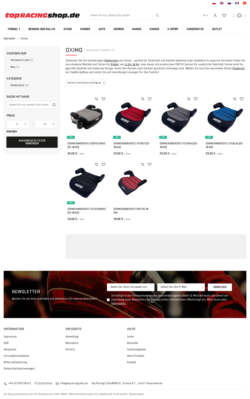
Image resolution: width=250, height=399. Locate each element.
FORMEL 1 (14, 29)
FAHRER (85, 29)
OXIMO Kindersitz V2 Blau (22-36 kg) (224, 145)
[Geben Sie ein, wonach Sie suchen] (125, 15)
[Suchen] (157, 15)
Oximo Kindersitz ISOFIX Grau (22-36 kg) (86, 145)
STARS (68, 29)
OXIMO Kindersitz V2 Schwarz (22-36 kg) (87, 210)
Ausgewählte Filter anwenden (32, 142)
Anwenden (11, 131)
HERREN (119, 29)
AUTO (101, 29)
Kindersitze (111, 60)
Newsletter (26, 291)
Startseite (9, 38)
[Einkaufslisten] (224, 15)
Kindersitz (238, 68)
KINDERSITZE (195, 29)
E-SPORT (173, 29)
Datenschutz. (118, 303)
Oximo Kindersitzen (116, 255)
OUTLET (217, 29)
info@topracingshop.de (74, 383)
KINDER (154, 29)
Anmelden (219, 287)
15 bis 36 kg (131, 64)
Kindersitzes (100, 245)
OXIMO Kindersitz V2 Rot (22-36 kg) (132, 145)
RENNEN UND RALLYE (41, 29)
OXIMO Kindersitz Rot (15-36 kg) (131, 210)
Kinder (115, 64)
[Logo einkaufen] (42, 15)
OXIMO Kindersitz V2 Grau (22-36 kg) (179, 145)
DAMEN (136, 29)
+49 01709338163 (19, 383)
